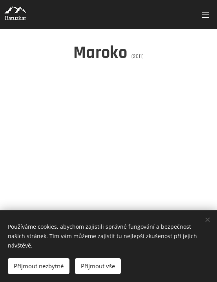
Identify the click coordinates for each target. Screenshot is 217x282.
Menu (205, 14)
